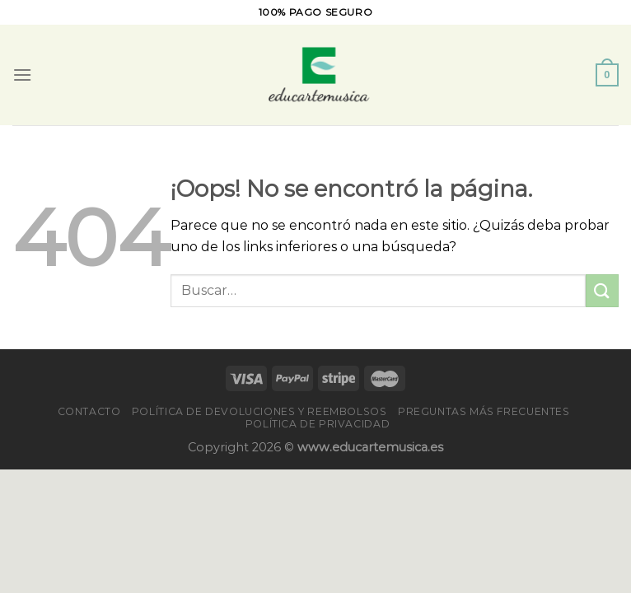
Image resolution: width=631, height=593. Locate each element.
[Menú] (22, 74)
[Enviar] (602, 290)
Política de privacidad (317, 424)
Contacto (89, 411)
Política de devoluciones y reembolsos (259, 411)
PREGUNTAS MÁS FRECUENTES (484, 411)
